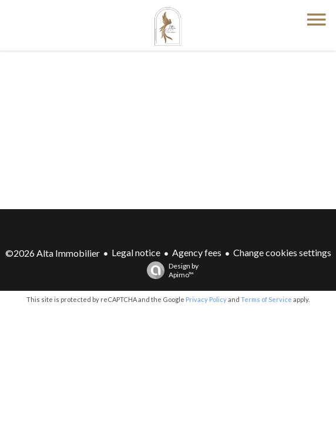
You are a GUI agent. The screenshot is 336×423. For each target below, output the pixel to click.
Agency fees (196, 252)
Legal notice (136, 252)
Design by (170, 270)
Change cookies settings (282, 252)
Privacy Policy (206, 299)
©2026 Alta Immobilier (52, 252)
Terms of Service (266, 299)
